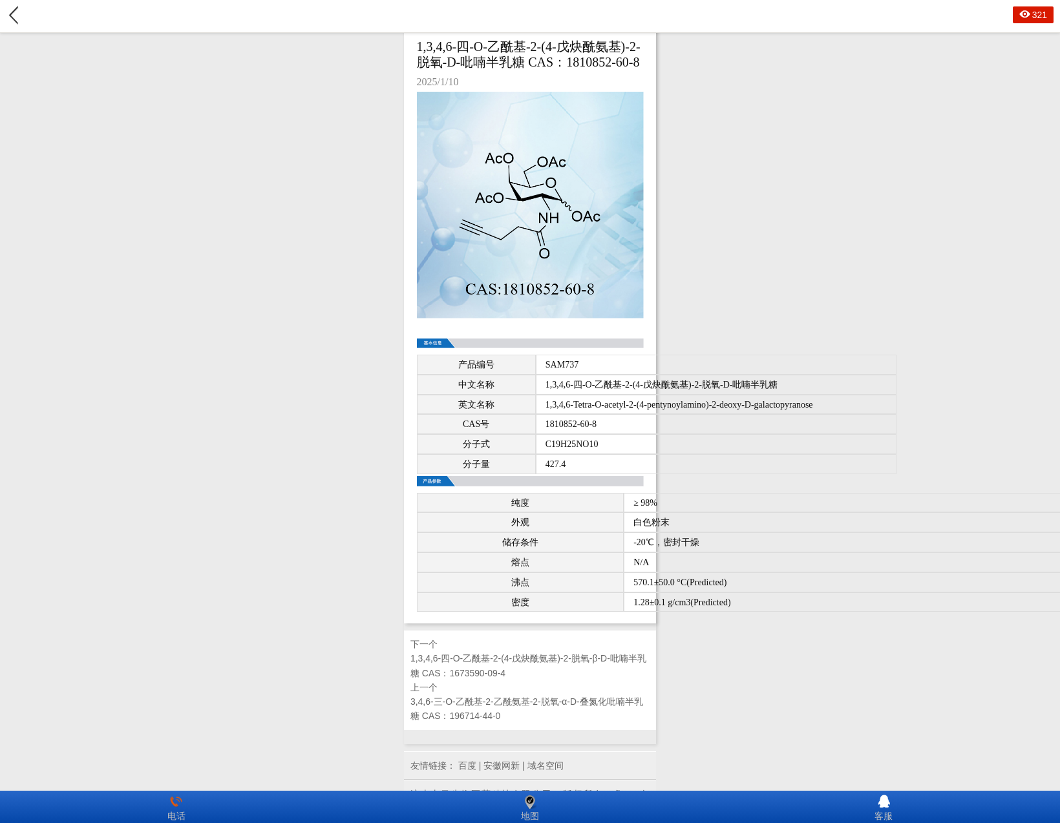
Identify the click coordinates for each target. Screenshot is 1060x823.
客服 (883, 807)
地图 (530, 807)
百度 (467, 765)
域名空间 (545, 765)
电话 (176, 807)
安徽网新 (501, 765)
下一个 (530, 659)
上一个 (530, 703)
